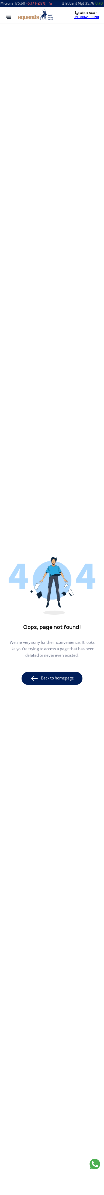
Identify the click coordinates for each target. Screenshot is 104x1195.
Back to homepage (52, 678)
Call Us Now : (86, 15)
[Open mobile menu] (8, 16)
